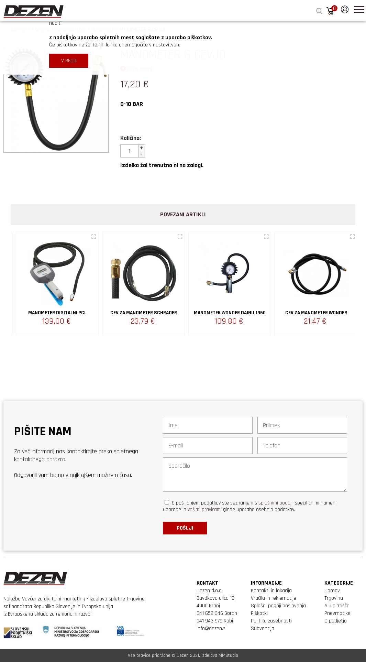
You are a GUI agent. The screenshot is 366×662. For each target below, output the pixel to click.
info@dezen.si (211, 628)
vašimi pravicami (205, 509)
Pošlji (185, 528)
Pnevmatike (337, 613)
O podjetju (335, 621)
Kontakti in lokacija (271, 590)
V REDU (68, 60)
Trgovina (333, 598)
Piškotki (259, 613)
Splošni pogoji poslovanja (278, 605)
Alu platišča (337, 605)
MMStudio (228, 655)
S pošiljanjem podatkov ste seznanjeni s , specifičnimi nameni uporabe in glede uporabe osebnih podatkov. (249, 506)
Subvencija (262, 628)
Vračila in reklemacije (273, 598)
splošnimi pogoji (275, 503)
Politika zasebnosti (271, 621)
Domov (332, 590)
